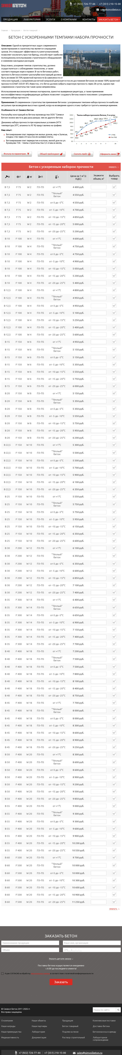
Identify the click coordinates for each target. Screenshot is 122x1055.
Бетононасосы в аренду (104, 1032)
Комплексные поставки (104, 1020)
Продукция (10, 19)
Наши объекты (39, 1020)
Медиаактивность (10, 1037)
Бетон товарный (31, 30)
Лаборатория (32, 19)
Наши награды (8, 1026)
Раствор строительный (73, 1037)
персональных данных (40, 973)
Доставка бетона (101, 1026)
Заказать (61, 982)
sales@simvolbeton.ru (110, 9)
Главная (4, 30)
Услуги (50, 19)
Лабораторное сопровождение (100, 1038)
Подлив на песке (70, 1032)
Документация (39, 1037)
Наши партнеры (39, 1026)
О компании (69, 19)
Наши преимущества (11, 1032)
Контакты (88, 19)
